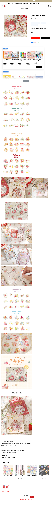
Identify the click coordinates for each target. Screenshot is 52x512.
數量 (32, 32)
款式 (32, 27)
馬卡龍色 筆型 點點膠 (6, 60)
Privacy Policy (26, 499)
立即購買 (35, 38)
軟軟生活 (45, 28)
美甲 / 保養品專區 (26, 3)
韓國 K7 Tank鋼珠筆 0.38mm (39, 60)
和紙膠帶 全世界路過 (15, 59)
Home (9, 3)
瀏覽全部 (41, 73)
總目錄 (26, 8)
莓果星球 (41, 28)
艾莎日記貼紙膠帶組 (31, 59)
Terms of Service (22, 499)
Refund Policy (30, 499)
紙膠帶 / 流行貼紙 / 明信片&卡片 (35, 3)
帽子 (12, 3)
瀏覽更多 (26, 81)
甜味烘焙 (37, 28)
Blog (22, 8)
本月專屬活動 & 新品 (18, 3)
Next (28, 26)
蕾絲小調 (33, 28)
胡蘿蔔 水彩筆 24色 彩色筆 (22, 60)
